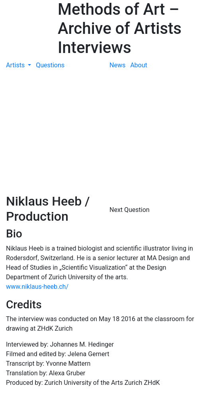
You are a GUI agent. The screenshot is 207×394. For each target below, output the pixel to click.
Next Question (130, 210)
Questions (50, 65)
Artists (16, 65)
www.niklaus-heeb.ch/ (37, 286)
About (138, 65)
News (117, 65)
